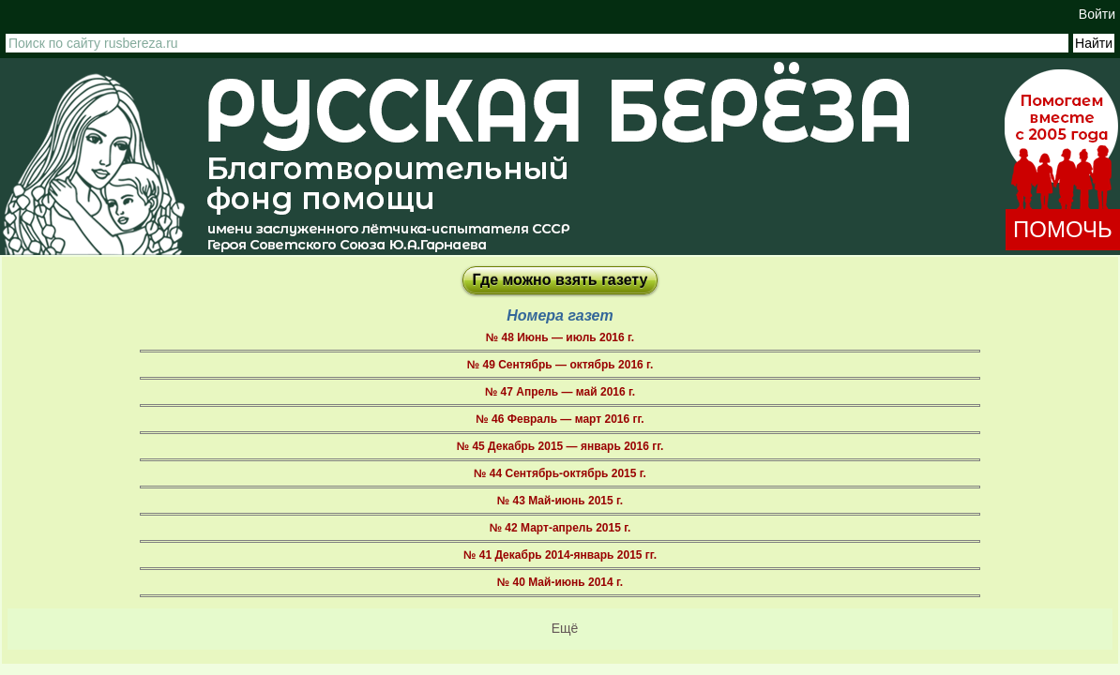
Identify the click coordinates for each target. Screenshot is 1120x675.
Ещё (565, 628)
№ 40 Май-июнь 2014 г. (560, 582)
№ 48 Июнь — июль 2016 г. (560, 337)
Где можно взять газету (560, 280)
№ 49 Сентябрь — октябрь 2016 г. (560, 364)
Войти (1097, 14)
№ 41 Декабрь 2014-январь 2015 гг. (560, 555)
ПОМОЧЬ (1062, 229)
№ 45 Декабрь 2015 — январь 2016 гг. (560, 446)
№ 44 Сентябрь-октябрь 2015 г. (560, 473)
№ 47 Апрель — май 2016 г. (560, 391)
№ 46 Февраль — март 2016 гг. (559, 419)
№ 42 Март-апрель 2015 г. (560, 527)
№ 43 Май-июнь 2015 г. (560, 500)
